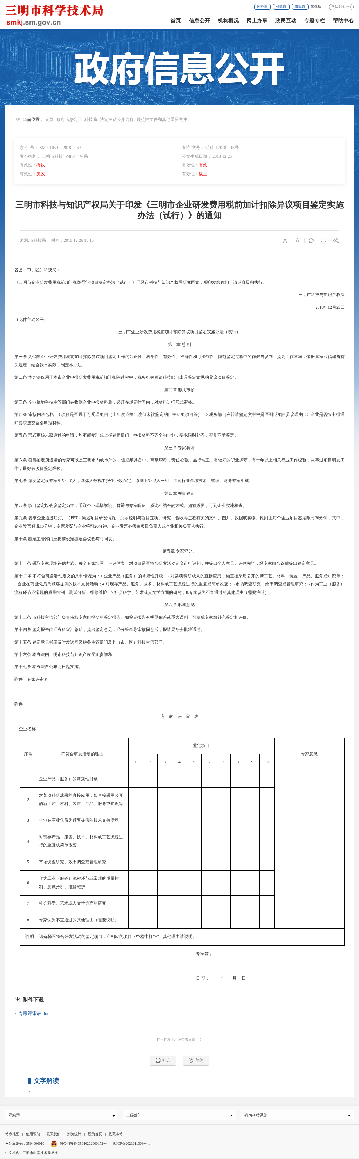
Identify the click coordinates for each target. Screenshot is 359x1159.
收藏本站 (116, 1135)
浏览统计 (74, 1135)
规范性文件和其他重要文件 (162, 119)
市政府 (300, 6)
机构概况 (228, 20)
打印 (163, 1060)
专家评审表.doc (34, 1013)
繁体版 (316, 6)
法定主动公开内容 (117, 119)
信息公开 (199, 20)
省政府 (281, 6)
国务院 (262, 6)
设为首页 (95, 1135)
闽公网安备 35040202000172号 (78, 1144)
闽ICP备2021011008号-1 (131, 1144)
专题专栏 (314, 20)
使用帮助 (33, 1135)
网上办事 (256, 20)
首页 (175, 20)
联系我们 (54, 1135)
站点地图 (12, 1135)
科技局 (90, 119)
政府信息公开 (69, 119)
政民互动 (285, 20)
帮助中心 (343, 20)
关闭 (196, 1060)
